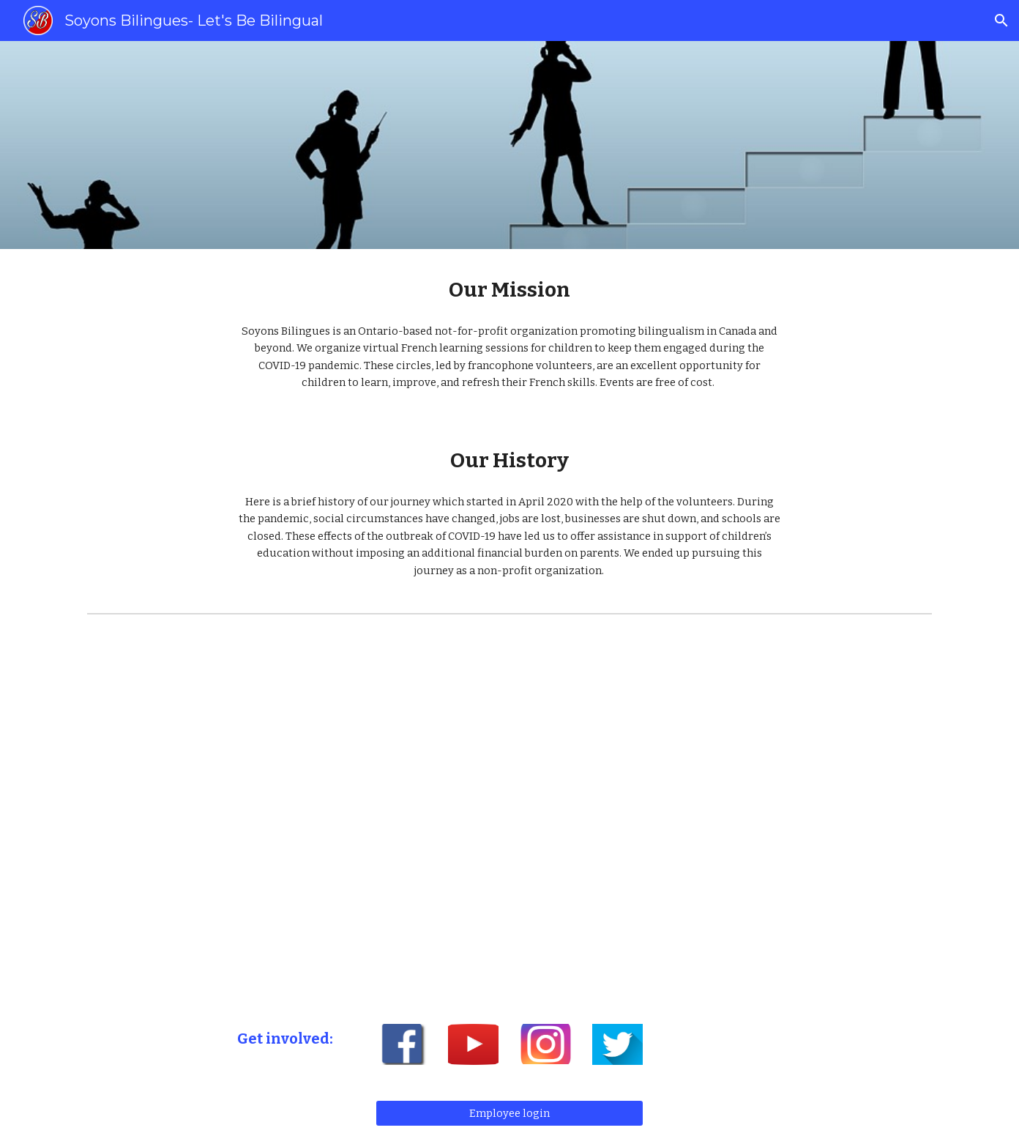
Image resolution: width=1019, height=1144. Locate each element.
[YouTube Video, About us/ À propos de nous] (509, 813)
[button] (1001, 20)
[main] (509, 290)
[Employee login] (509, 1113)
